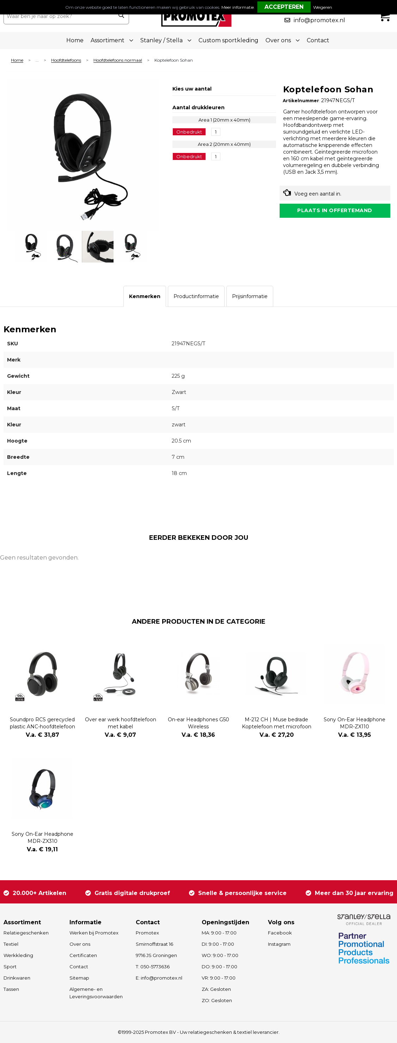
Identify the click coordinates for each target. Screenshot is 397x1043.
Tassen (11, 989)
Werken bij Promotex (93, 933)
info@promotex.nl (319, 20)
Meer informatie (237, 7)
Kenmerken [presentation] (144, 296)
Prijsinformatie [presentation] (250, 296)
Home (75, 40)
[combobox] (58, 16)
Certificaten (83, 955)
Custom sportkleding (228, 40)
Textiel (11, 944)
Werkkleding (18, 955)
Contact (318, 40)
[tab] (144, 296)
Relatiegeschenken (26, 933)
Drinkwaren (17, 978)
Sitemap (79, 978)
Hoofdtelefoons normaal (117, 60)
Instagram (279, 944)
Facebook (280, 933)
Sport (10, 966)
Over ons (79, 944)
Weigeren (322, 7)
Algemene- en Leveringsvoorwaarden (96, 992)
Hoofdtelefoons (66, 60)
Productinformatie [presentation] (196, 296)
